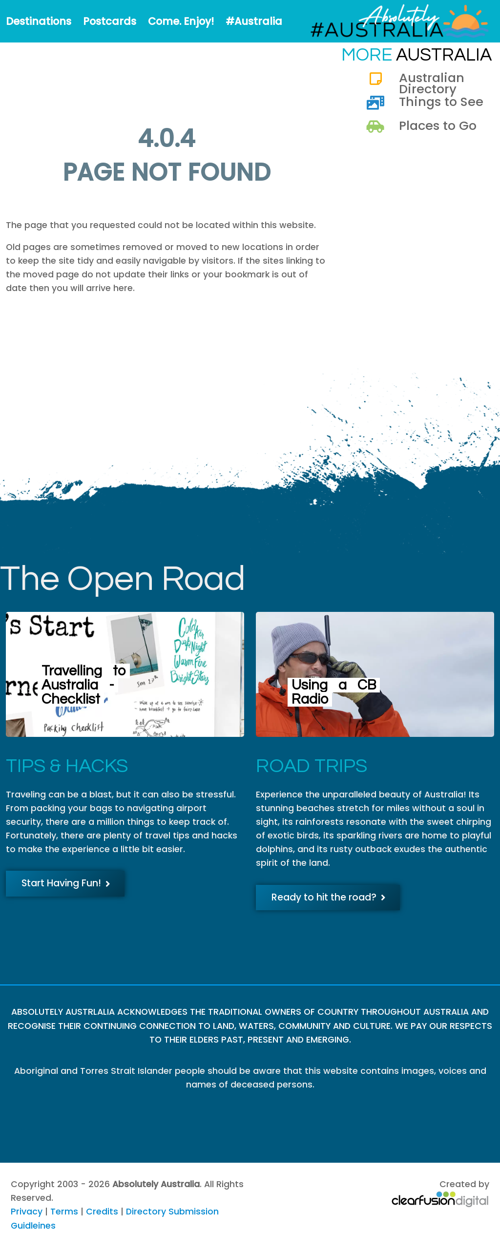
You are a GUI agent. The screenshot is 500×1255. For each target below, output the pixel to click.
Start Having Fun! (66, 883)
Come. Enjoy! (181, 21)
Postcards (109, 21)
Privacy (26, 1211)
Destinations (38, 21)
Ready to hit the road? (328, 897)
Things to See (441, 101)
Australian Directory (431, 83)
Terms (64, 1211)
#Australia (254, 21)
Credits (102, 1211)
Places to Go (438, 125)
